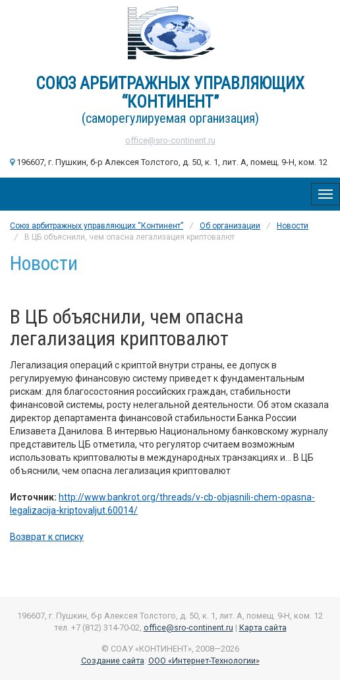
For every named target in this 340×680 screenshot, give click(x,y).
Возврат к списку (47, 536)
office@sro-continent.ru (170, 140)
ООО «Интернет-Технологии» (204, 660)
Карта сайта (263, 627)
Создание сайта (112, 660)
